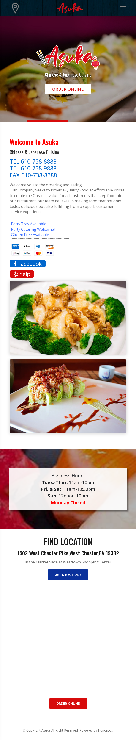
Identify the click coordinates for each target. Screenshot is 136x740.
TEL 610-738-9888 (33, 168)
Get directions (68, 574)
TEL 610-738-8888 (33, 161)
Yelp (22, 274)
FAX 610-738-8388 (33, 175)
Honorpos (105, 730)
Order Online (68, 89)
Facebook (28, 263)
